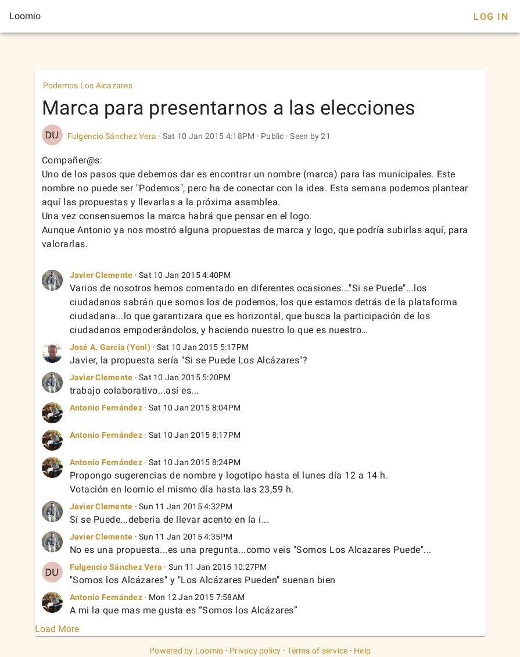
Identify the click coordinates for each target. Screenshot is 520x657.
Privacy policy (255, 650)
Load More (57, 628)
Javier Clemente (101, 275)
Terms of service (317, 650)
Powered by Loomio (186, 650)
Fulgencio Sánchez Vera (112, 136)
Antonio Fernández (106, 407)
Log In (491, 16)
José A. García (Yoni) (110, 347)
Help (362, 650)
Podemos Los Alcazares (87, 85)
